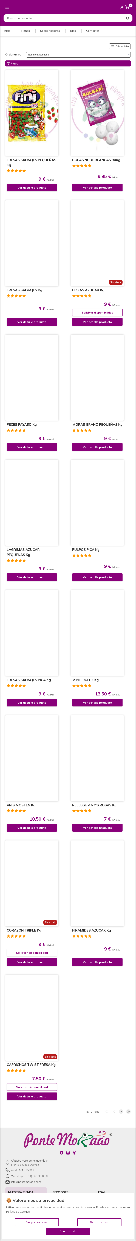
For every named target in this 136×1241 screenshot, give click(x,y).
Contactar (92, 30)
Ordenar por (14, 54)
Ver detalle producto (31, 187)
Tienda (25, 30)
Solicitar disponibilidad (97, 312)
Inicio (7, 30)
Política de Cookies (18, 1211)
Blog (73, 30)
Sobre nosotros (50, 30)
